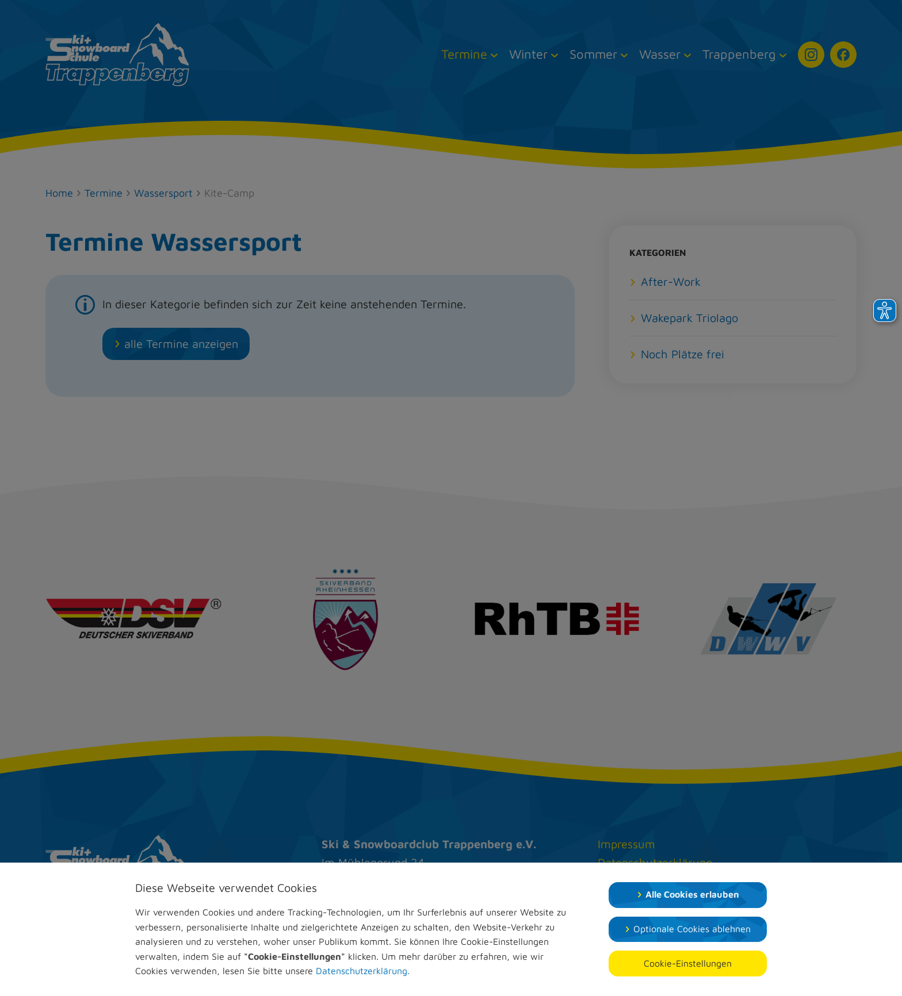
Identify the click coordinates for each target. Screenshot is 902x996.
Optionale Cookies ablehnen (692, 929)
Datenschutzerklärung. (363, 971)
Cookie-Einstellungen (688, 963)
